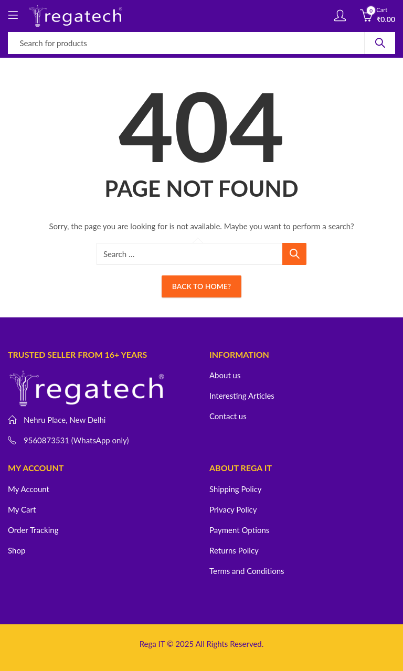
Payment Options (239, 530)
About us (224, 375)
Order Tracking (33, 530)
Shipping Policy (235, 489)
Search (380, 43)
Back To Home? (201, 286)
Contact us (228, 416)
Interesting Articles (241, 395)
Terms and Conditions (246, 571)
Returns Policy (234, 550)
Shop (16, 550)
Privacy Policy (233, 509)
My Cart (22, 509)
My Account (28, 489)
